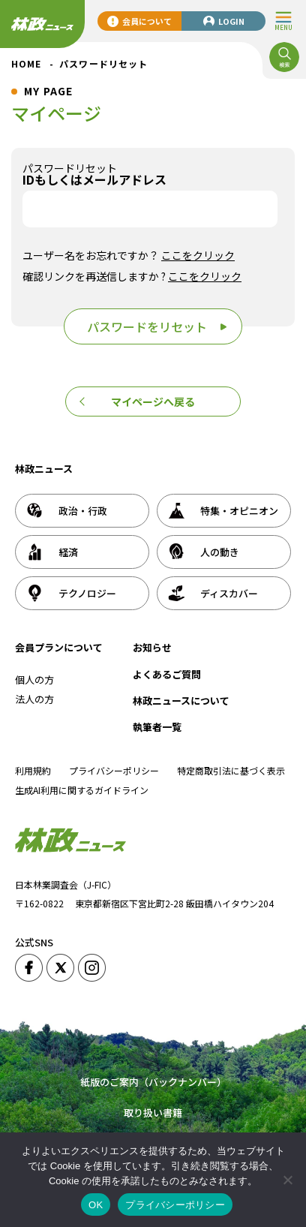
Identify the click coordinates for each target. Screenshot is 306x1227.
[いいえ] (287, 1179)
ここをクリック (198, 255)
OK (95, 1204)
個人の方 (34, 679)
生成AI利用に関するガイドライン (81, 789)
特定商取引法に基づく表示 (231, 770)
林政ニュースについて (181, 700)
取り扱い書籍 (153, 1112)
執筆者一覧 (157, 727)
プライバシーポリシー (114, 770)
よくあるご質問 (167, 674)
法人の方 (34, 699)
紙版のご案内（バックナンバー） (153, 1082)
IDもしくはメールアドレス (94, 179)
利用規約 (33, 770)
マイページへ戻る (153, 401)
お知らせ (152, 647)
